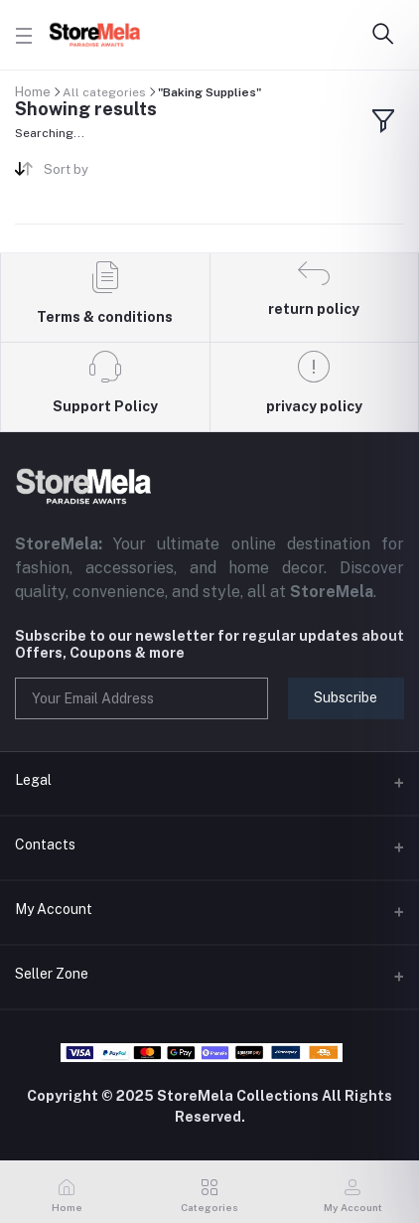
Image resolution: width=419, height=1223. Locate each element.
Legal (33, 780)
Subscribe (345, 697)
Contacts (45, 844)
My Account (53, 909)
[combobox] (119, 173)
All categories (104, 92)
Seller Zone (51, 974)
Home (33, 91)
